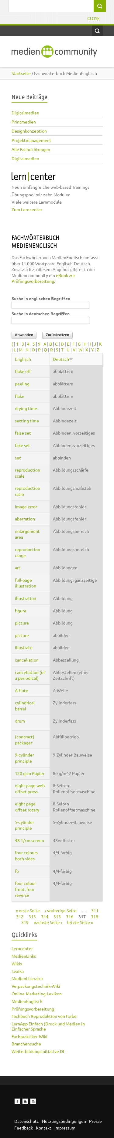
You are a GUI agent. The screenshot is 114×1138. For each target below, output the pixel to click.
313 (32, 916)
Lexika (18, 971)
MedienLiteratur (27, 978)
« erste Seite (28, 910)
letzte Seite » (80, 922)
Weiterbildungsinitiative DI (38, 1051)
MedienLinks (24, 956)
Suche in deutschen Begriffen (41, 313)
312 (19, 916)
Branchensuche (26, 1043)
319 (25, 922)
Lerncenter (22, 948)
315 (57, 916)
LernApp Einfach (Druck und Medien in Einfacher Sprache (48, 1026)
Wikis (17, 963)
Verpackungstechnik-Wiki (36, 986)
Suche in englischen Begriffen (41, 298)
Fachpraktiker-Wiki (29, 1036)
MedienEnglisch (27, 1001)
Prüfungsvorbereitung (33, 1008)
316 (69, 916)
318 (94, 916)
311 (94, 910)
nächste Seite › (48, 922)
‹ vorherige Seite (61, 910)
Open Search (97, 30)
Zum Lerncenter (27, 209)
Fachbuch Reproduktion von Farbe (44, 1016)
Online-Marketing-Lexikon (37, 993)
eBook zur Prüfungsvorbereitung (43, 278)
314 (44, 916)
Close (93, 18)
